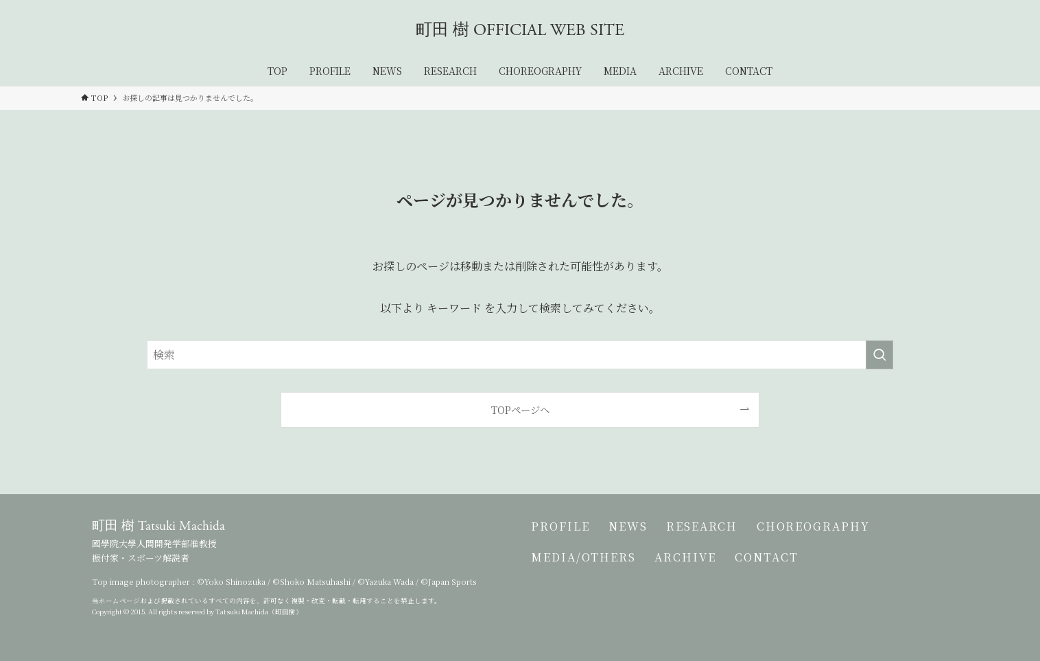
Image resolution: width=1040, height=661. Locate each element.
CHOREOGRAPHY (827, 529)
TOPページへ (520, 409)
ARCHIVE (689, 565)
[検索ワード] (520, 354)
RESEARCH (711, 529)
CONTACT (775, 565)
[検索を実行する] (879, 354)
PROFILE (560, 529)
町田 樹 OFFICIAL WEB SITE (520, 30)
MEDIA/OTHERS (583, 565)
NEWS (632, 529)
